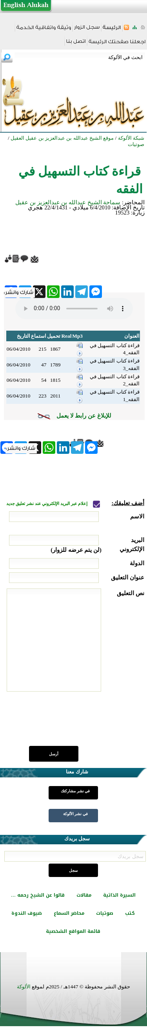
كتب (130, 913)
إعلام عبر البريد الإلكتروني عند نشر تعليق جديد (47, 503)
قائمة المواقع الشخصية (73, 931)
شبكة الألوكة (131, 138)
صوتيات (104, 913)
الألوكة (24, 987)
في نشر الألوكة (75, 814)
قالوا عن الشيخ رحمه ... (38, 895)
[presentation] (84, 723)
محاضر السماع (69, 913)
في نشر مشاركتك (75, 791)
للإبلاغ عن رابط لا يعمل (83, 416)
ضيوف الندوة (26, 913)
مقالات (83, 895)
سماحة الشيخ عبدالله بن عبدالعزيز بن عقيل (67, 202)
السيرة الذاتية (119, 895)
